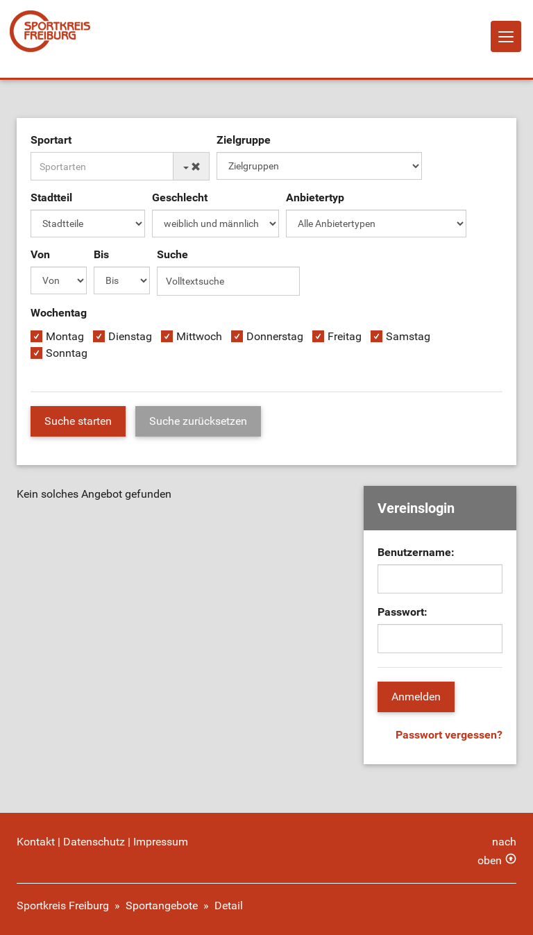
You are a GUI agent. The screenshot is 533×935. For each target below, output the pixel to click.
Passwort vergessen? (449, 734)
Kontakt (36, 841)
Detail (228, 905)
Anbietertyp (315, 197)
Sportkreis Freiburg (63, 905)
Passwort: (403, 611)
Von (40, 254)
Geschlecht (180, 197)
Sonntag (66, 353)
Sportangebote (162, 905)
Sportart (51, 139)
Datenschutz (94, 841)
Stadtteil (51, 197)
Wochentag (59, 312)
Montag (65, 336)
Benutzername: (416, 552)
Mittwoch (199, 336)
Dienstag (130, 336)
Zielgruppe (244, 139)
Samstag (408, 336)
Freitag (345, 336)
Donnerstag (274, 336)
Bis (101, 254)
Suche (172, 254)
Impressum (160, 841)
